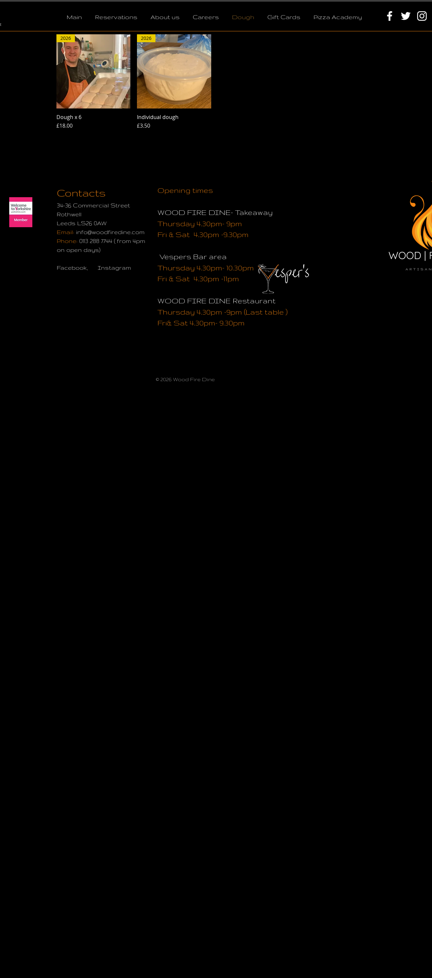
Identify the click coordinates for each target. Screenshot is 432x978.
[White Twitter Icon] (405, 16)
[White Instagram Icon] (421, 16)
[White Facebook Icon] (389, 16)
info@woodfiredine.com (110, 232)
